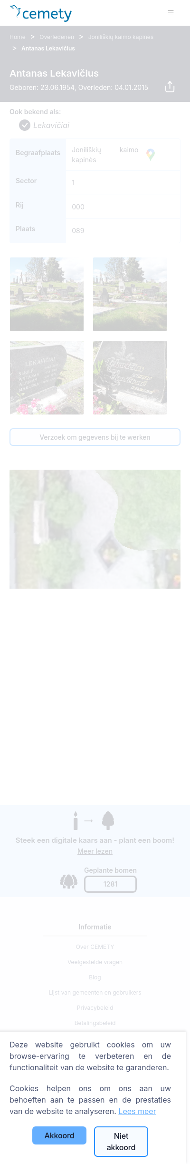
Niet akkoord (121, 1141)
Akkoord (60, 1135)
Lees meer (137, 1111)
